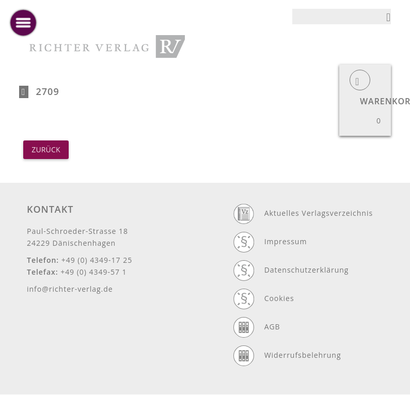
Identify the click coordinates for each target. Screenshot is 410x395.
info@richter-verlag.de (70, 289)
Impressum (285, 241)
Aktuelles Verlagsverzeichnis (318, 213)
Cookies (279, 298)
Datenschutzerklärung (306, 270)
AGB (272, 326)
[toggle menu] (23, 23)
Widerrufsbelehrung (302, 355)
